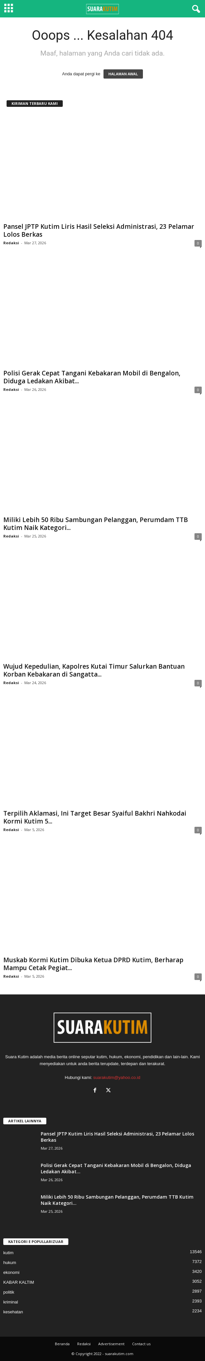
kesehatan (13, 1311)
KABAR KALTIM (18, 1282)
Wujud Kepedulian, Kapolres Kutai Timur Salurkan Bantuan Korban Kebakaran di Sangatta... (94, 670)
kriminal (10, 1302)
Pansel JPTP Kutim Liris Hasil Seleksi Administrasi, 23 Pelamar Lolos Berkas (98, 230)
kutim (8, 1252)
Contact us (141, 1343)
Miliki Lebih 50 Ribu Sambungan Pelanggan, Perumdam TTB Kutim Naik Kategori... (95, 523)
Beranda (62, 1343)
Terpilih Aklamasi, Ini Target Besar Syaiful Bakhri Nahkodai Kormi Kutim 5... (94, 817)
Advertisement (111, 1343)
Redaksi (11, 242)
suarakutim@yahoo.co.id (116, 1077)
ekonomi (11, 1272)
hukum (9, 1262)
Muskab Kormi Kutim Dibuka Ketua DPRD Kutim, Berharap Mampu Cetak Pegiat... (93, 964)
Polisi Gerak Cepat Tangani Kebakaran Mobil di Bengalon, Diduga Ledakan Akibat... (91, 377)
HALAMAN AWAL (123, 74)
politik (8, 1292)
